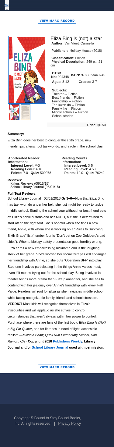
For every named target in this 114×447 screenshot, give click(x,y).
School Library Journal (50, 347)
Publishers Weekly (67, 341)
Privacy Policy (69, 423)
